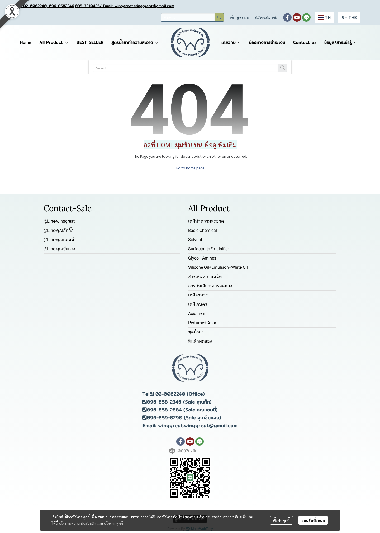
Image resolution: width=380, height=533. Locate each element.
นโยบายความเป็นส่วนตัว (77, 523)
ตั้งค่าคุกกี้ (281, 520)
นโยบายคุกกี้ (113, 523)
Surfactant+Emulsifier (208, 248)
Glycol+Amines (202, 258)
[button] (192, 17)
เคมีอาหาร (198, 294)
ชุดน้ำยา (196, 331)
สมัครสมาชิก (266, 18)
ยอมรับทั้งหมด (313, 520)
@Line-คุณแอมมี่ (59, 239)
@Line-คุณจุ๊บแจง (59, 248)
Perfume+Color (202, 322)
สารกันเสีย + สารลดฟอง (210, 285)
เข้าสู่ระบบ (239, 18)
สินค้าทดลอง (200, 341)
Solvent (195, 239)
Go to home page (190, 167)
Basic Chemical (202, 230)
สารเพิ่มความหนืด (205, 276)
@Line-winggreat (59, 221)
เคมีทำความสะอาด (206, 221)
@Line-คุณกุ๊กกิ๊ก (59, 230)
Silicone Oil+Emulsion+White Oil (218, 267)
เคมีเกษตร (197, 304)
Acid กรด (196, 313)
